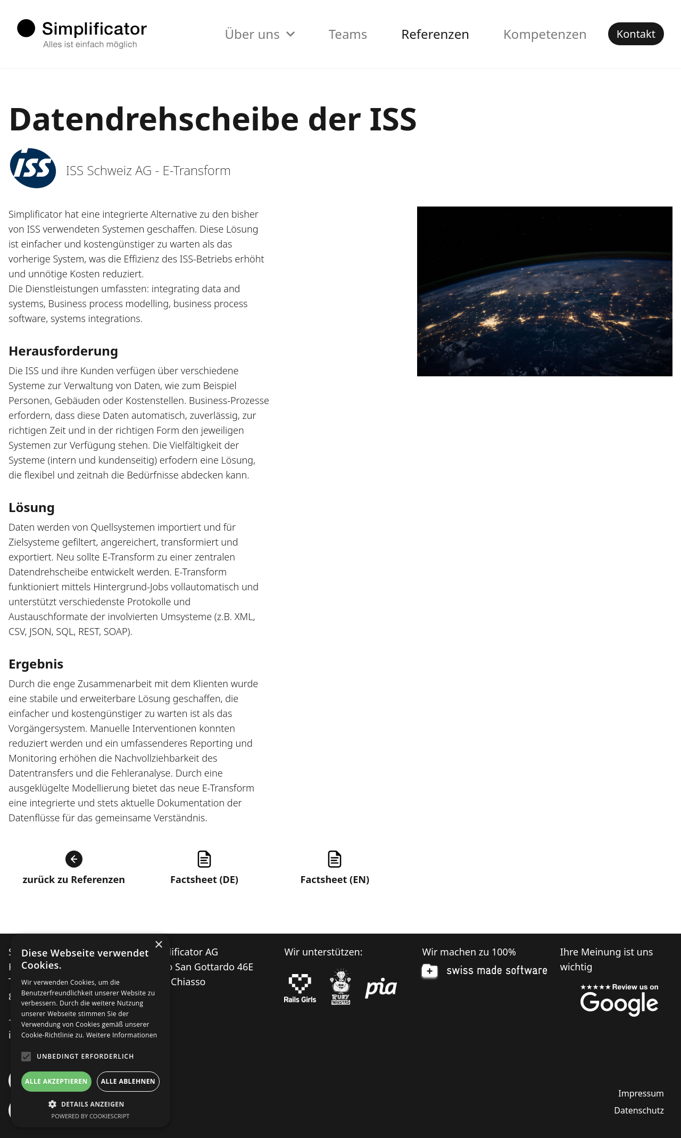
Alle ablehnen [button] (128, 1081)
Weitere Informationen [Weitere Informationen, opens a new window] (121, 1035)
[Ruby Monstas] (340, 988)
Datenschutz (639, 1110)
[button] (90, 1104)
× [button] (158, 945)
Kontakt (636, 34)
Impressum (641, 1093)
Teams (348, 34)
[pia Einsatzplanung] (381, 988)
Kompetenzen (545, 34)
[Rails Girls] (300, 988)
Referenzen (435, 34)
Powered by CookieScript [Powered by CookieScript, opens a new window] (91, 1116)
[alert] (90, 1030)
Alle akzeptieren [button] (56, 1081)
